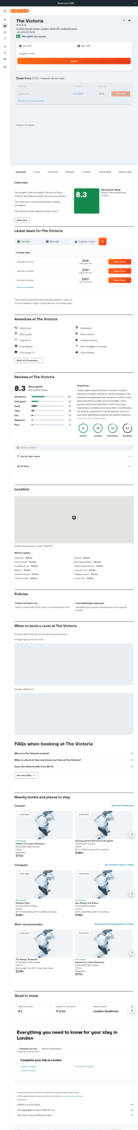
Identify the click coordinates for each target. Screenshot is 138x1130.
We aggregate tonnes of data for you (75, 1110)
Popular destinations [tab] (52, 1048)
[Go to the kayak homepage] (20, 11)
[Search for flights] (5, 20)
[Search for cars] (5, 32)
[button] (135, 3)
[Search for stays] (5, 26)
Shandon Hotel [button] (23, 903)
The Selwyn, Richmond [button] (26, 959)
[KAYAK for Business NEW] (5, 59)
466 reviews (40, 36)
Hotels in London (28, 1070)
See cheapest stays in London (119, 864)
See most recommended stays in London (114, 924)
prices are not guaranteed (72, 1096)
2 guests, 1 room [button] (27, 53)
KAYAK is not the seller (75, 1104)
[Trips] (5, 67)
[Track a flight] (5, 53)
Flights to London (29, 1066)
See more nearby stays (123, 805)
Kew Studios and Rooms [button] (86, 903)
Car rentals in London (84, 1066)
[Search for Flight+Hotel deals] (5, 38)
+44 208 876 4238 (25, 32)
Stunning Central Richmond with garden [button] (94, 840)
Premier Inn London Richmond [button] (30, 843)
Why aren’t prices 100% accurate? (75, 1115)
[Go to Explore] (5, 46)
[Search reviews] (76, 447)
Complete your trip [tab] (28, 1048)
